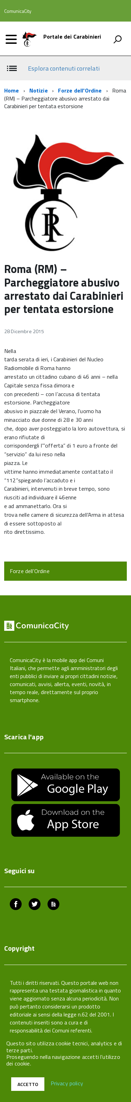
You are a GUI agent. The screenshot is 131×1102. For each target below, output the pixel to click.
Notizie (38, 90)
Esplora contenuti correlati (63, 68)
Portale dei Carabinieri (72, 36)
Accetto (27, 1084)
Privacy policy (67, 1083)
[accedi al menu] (11, 39)
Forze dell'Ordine (80, 90)
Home (11, 90)
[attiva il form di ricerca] (117, 39)
